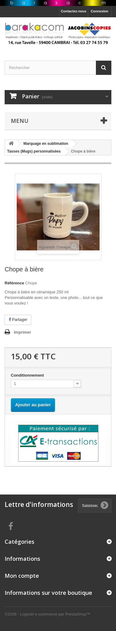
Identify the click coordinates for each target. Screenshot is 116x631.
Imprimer (22, 332)
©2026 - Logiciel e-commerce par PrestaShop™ (47, 614)
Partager (18, 319)
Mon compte (22, 575)
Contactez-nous (74, 11)
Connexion (99, 11)
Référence (14, 283)
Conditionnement (28, 375)
